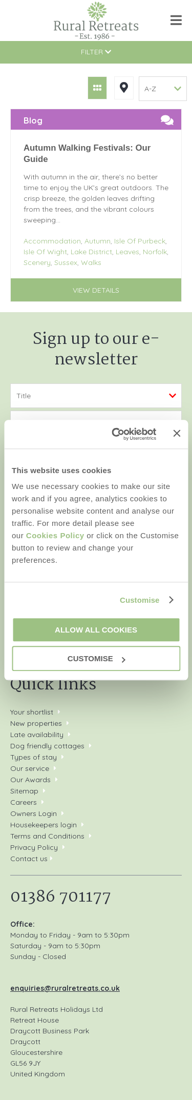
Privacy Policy (34, 847)
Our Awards (30, 779)
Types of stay (33, 757)
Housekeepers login (43, 824)
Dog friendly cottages (47, 745)
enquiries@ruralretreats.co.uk (65, 988)
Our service (29, 768)
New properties (37, 723)
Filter (96, 51)
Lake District (91, 251)
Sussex (65, 262)
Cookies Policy (55, 535)
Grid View (97, 87)
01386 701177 (19, 20)
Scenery (37, 262)
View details (96, 290)
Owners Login (33, 813)
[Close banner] (176, 433)
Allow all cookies (96, 629)
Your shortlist (31, 712)
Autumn (97, 241)
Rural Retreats (96, 20)
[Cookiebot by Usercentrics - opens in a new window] (116, 434)
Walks (91, 262)
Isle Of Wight (45, 251)
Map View (124, 87)
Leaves (127, 251)
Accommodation (52, 241)
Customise (140, 600)
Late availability (36, 734)
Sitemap (24, 791)
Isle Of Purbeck (139, 241)
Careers (23, 802)
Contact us (29, 858)
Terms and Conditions (47, 836)
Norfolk (155, 251)
